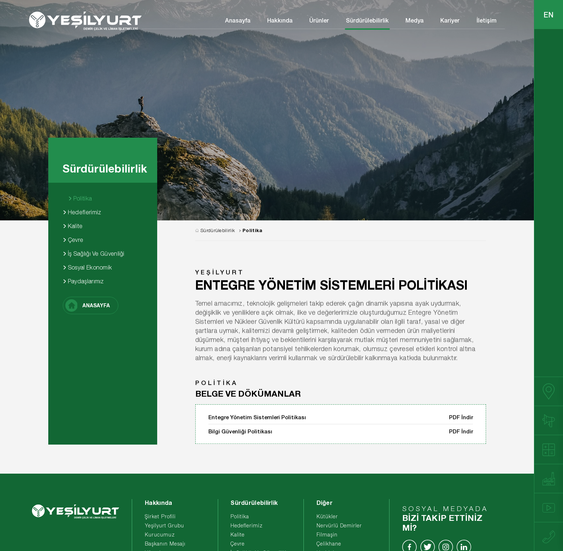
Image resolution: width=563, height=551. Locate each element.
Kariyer (450, 20)
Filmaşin (327, 534)
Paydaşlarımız (83, 281)
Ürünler (319, 20)
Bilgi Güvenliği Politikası (240, 437)
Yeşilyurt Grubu (164, 525)
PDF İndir (461, 423)
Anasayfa (237, 20)
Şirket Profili (160, 516)
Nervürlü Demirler (339, 525)
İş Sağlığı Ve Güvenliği (94, 253)
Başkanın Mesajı (165, 543)
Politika (80, 198)
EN (548, 14)
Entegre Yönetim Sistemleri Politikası (257, 423)
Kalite (73, 226)
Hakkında (280, 20)
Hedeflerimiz (82, 212)
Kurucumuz (160, 534)
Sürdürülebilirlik (367, 20)
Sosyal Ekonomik (87, 267)
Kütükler (327, 516)
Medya (414, 20)
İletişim (487, 20)
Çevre (73, 239)
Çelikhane (329, 543)
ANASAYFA (87, 305)
